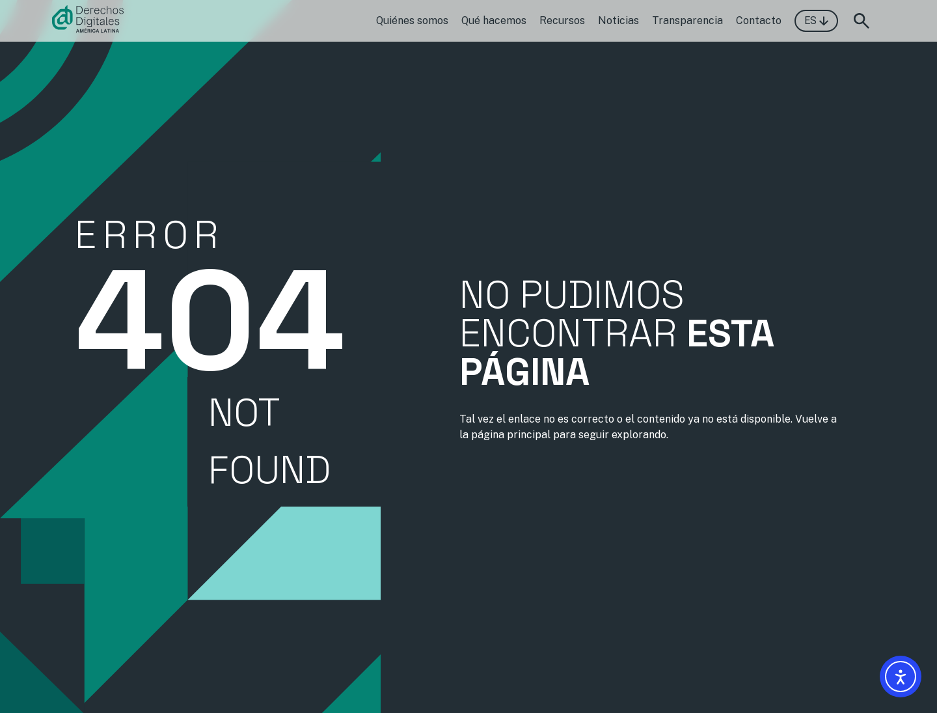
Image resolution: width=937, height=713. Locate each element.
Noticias (618, 20)
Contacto (758, 20)
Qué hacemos (493, 20)
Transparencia (687, 20)
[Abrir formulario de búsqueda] (861, 21)
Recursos (562, 20)
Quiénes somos (412, 20)
